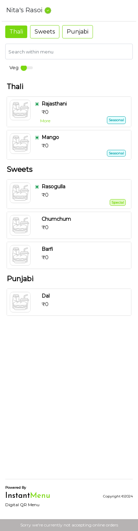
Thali (16, 31)
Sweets (45, 31)
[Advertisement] (69, 404)
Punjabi (77, 31)
